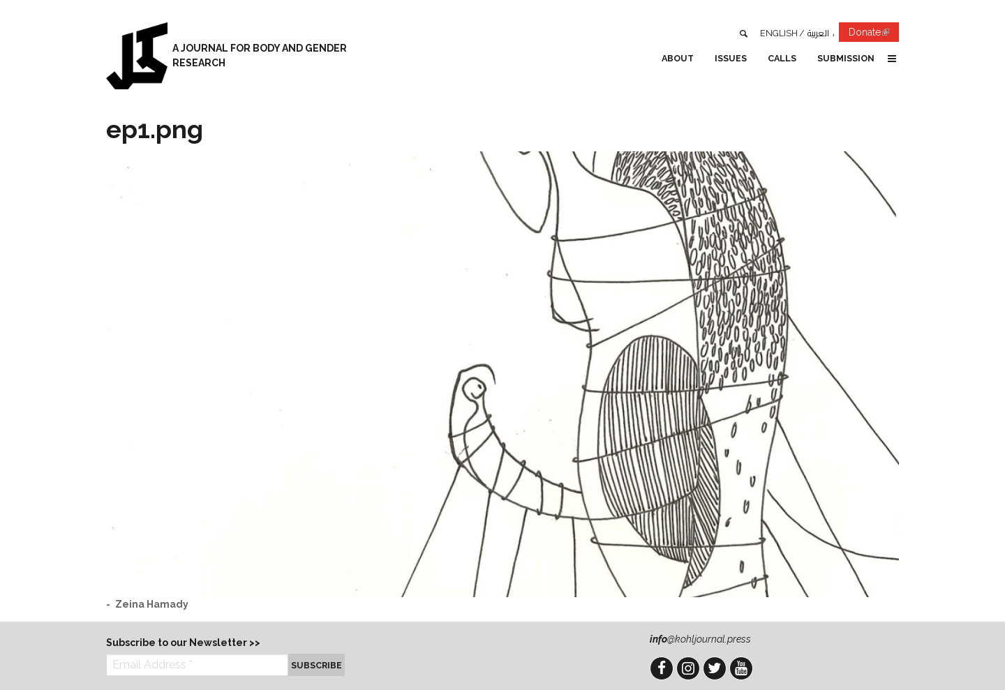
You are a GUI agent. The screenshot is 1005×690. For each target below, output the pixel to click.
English (779, 33)
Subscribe (316, 665)
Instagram (688, 668)
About (678, 58)
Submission (845, 58)
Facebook (661, 668)
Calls (782, 58)
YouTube (741, 668)
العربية (818, 33)
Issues (731, 58)
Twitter (715, 668)
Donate (874, 35)
